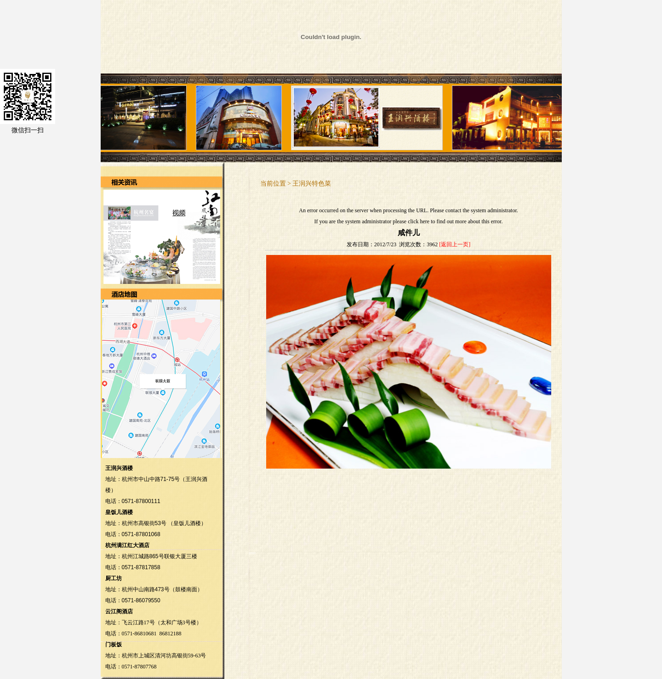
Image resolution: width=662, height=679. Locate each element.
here (424, 221)
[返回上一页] (454, 244)
